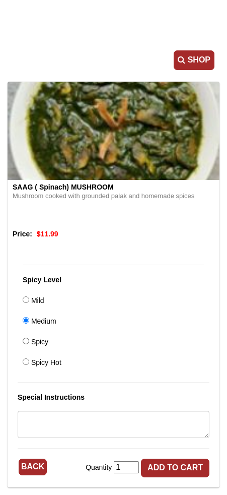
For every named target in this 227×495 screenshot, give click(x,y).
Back (32, 466)
